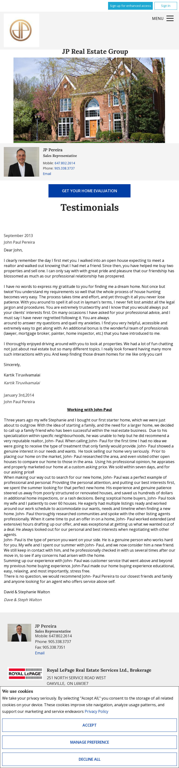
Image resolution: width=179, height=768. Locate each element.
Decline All (89, 759)
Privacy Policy (96, 711)
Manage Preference (89, 742)
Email (47, 173)
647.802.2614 (65, 163)
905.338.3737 (64, 168)
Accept (90, 725)
